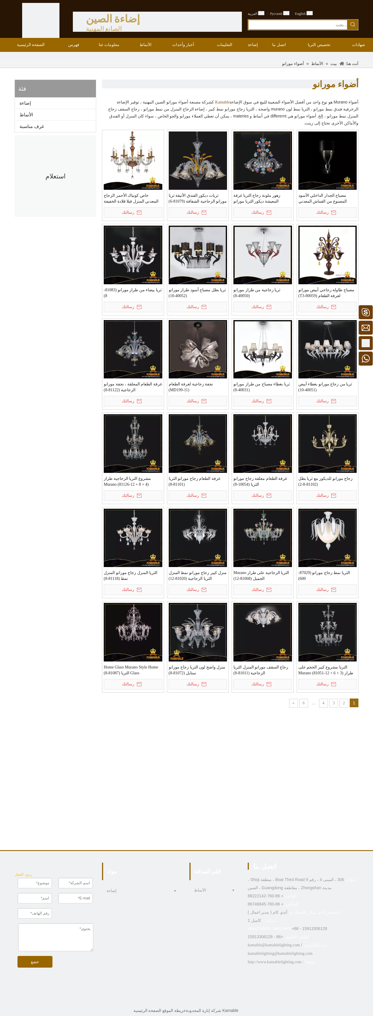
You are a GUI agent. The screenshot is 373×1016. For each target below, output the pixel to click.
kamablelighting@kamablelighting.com (280, 953)
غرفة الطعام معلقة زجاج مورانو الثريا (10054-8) (260, 481)
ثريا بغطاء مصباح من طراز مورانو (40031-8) (261, 387)
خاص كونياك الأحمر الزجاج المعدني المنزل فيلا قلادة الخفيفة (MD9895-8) (131, 198)
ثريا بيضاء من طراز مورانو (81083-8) (133, 293)
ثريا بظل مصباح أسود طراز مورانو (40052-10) (197, 293)
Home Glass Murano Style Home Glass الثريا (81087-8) (131, 670)
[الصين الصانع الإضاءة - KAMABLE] (40, 21)
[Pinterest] (173, 999)
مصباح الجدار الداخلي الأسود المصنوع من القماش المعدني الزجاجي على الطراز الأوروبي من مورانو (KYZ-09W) (326, 198)
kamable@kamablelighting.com (274, 945)
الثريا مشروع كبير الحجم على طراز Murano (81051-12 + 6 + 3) (325, 670)
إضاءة (25, 103)
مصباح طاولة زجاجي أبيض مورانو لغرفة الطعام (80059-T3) (326, 293)
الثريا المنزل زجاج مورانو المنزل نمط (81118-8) (130, 576)
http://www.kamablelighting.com (275, 962)
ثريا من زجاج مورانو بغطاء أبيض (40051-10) (325, 387)
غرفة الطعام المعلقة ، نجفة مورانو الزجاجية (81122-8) (133, 387)
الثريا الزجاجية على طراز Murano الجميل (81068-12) (261, 576)
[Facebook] (200, 999)
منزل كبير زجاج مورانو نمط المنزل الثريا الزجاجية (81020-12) (198, 576)
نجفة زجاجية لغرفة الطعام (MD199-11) (191, 387)
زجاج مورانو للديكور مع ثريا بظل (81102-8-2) (325, 481)
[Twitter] (182, 999)
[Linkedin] (191, 999)
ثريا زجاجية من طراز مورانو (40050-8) (256, 293)
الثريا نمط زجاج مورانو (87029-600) (324, 576)
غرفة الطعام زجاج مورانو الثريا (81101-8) (194, 481)
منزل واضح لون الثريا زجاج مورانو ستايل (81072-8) (197, 670)
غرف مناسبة (32, 126)
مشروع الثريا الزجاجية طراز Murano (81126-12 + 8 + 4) (127, 481)
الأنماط (26, 114)
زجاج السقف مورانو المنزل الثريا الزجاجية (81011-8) (260, 670)
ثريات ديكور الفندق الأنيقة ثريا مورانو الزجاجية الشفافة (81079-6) (198, 198)
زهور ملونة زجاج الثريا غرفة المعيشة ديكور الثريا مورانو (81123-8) (256, 198)
